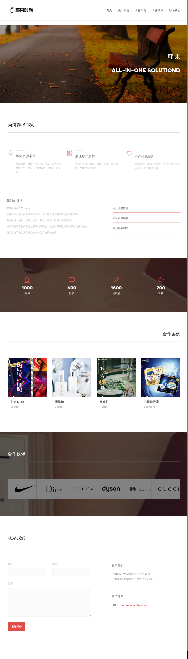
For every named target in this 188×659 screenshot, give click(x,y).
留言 (10, 583)
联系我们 (174, 10)
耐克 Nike (17, 402)
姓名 (10, 563)
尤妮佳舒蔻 (151, 402)
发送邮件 (16, 626)
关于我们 (123, 10)
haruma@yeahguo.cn (134, 604)
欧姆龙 (104, 402)
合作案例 (140, 10)
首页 (109, 10)
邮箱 (54, 563)
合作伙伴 (157, 10)
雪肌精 (59, 402)
